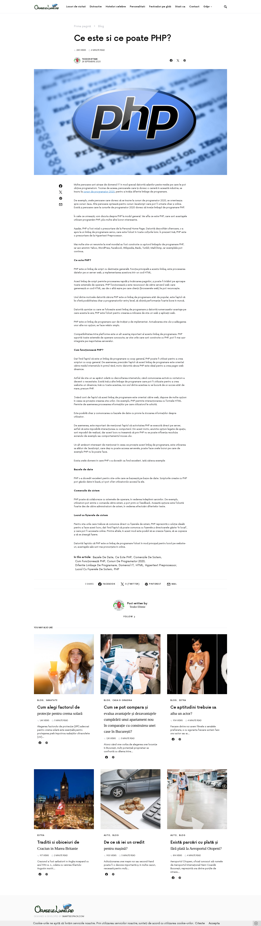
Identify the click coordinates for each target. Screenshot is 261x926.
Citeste (200, 923)
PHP (116, 569)
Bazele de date (103, 557)
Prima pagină (82, 26)
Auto (107, 835)
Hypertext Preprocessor (160, 565)
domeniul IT (126, 565)
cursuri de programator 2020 (99, 191)
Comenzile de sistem (147, 557)
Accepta (214, 923)
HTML (139, 565)
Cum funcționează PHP (90, 561)
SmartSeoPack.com (73, 916)
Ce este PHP (123, 557)
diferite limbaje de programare (96, 565)
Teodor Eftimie (90, 59)
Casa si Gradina (122, 700)
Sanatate (52, 700)
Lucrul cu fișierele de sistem (93, 569)
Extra (182, 700)
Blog (101, 26)
